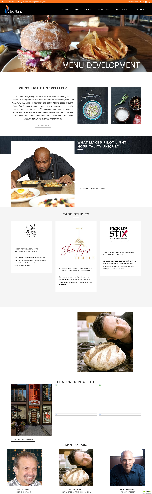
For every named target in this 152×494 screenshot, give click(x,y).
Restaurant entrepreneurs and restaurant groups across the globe (40, 100)
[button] (147, 492)
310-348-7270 (14, 2)
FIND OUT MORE (43, 125)
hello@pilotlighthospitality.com (36, 2)
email (21, 358)
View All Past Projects (23, 439)
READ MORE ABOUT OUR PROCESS (92, 188)
